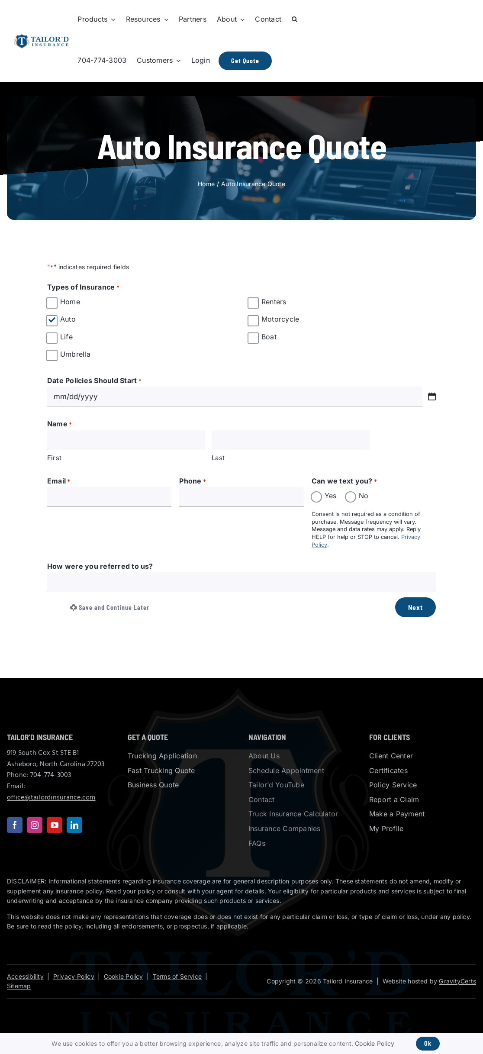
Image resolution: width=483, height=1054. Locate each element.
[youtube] (54, 825)
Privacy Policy (73, 976)
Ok (427, 1043)
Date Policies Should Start (94, 381)
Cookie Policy (123, 976)
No (363, 495)
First (54, 458)
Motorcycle (280, 319)
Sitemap (19, 986)
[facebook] (15, 825)
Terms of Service (177, 976)
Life (66, 336)
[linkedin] (74, 825)
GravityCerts (457, 981)
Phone (192, 481)
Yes (331, 495)
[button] (294, 19)
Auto (68, 319)
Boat (269, 336)
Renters (274, 301)
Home (70, 301)
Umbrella (75, 354)
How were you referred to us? (100, 566)
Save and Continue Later (109, 607)
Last (218, 458)
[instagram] (34, 825)
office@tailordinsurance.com (51, 797)
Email (59, 481)
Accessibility (25, 976)
